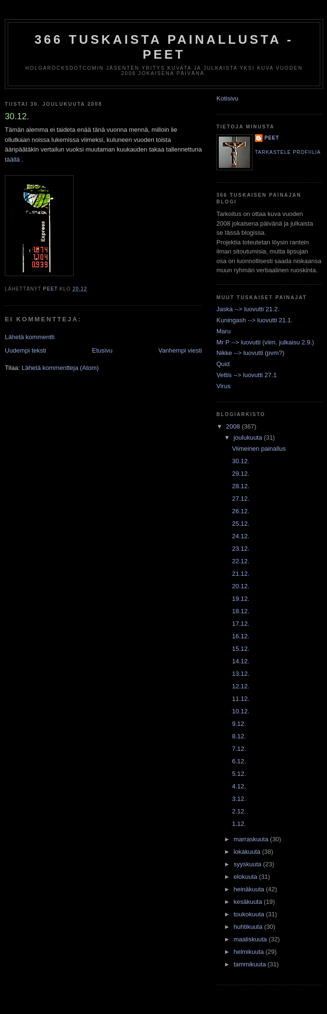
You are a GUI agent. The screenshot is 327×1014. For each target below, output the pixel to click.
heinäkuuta (250, 889)
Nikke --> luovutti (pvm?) (250, 352)
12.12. (240, 686)
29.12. (240, 473)
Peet (271, 137)
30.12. (240, 461)
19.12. (240, 598)
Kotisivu (227, 98)
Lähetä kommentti (29, 337)
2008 (234, 426)
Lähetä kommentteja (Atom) (60, 367)
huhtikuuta (249, 926)
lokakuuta (248, 851)
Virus (223, 386)
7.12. (239, 748)
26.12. (240, 511)
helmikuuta (249, 951)
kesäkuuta (249, 901)
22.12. (240, 561)
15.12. (240, 648)
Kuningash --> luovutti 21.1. (254, 320)
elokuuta (246, 876)
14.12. (240, 661)
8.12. (239, 736)
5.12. (239, 773)
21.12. (240, 573)
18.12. (240, 611)
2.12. (239, 811)
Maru (223, 331)
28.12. (240, 486)
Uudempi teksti (25, 350)
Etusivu (102, 350)
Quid (222, 364)
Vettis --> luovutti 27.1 (246, 375)
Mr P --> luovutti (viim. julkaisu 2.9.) (265, 342)
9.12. (239, 723)
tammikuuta (251, 964)
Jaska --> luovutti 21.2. (247, 309)
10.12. (240, 711)
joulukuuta (249, 437)
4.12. (239, 786)
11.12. (240, 698)
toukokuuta (250, 914)
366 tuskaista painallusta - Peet (164, 47)
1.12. (239, 823)
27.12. (240, 498)
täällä (12, 159)
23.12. (240, 548)
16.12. (240, 636)
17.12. (240, 623)
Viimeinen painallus (259, 448)
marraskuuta (252, 839)
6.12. (239, 761)
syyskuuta (248, 864)
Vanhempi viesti (180, 350)
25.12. (240, 523)
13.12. (240, 673)
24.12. (240, 536)
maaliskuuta (251, 939)
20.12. (240, 586)
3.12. (239, 798)
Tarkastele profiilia (288, 152)
